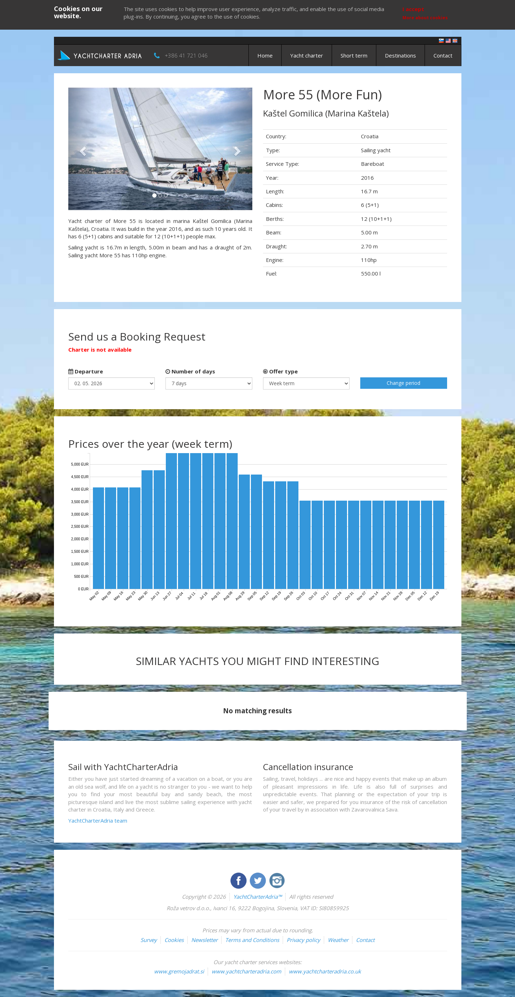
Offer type (280, 371)
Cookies (174, 939)
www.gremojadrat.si (179, 971)
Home (265, 55)
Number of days (190, 371)
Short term (354, 55)
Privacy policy (303, 939)
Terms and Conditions (252, 939)
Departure (85, 371)
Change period (403, 383)
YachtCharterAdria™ (257, 896)
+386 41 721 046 (186, 55)
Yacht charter (306, 55)
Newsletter (204, 939)
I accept (413, 9)
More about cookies (425, 18)
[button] (82, 149)
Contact (443, 55)
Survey (148, 939)
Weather (338, 939)
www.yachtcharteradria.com (246, 971)
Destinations (400, 55)
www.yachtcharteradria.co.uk (325, 971)
